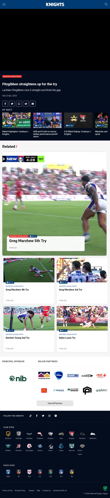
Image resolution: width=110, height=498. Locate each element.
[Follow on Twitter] (43, 415)
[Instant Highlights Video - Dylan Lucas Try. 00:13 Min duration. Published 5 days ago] (82, 329)
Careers (31, 490)
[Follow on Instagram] (49, 415)
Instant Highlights (12, 76)
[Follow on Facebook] (37, 415)
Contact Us (46, 490)
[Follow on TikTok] (30, 415)
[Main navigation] (3, 4)
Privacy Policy (20, 490)
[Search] (106, 4)
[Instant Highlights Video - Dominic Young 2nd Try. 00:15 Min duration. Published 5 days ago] (28, 329)
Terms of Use (7, 490)
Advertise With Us (60, 490)
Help (38, 490)
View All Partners (55, 403)
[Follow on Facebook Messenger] (56, 415)
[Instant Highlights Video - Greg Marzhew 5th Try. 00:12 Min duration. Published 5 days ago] (54, 204)
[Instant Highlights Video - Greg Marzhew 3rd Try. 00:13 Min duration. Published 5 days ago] (82, 281)
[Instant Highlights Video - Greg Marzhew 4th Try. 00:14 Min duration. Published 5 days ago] (28, 281)
